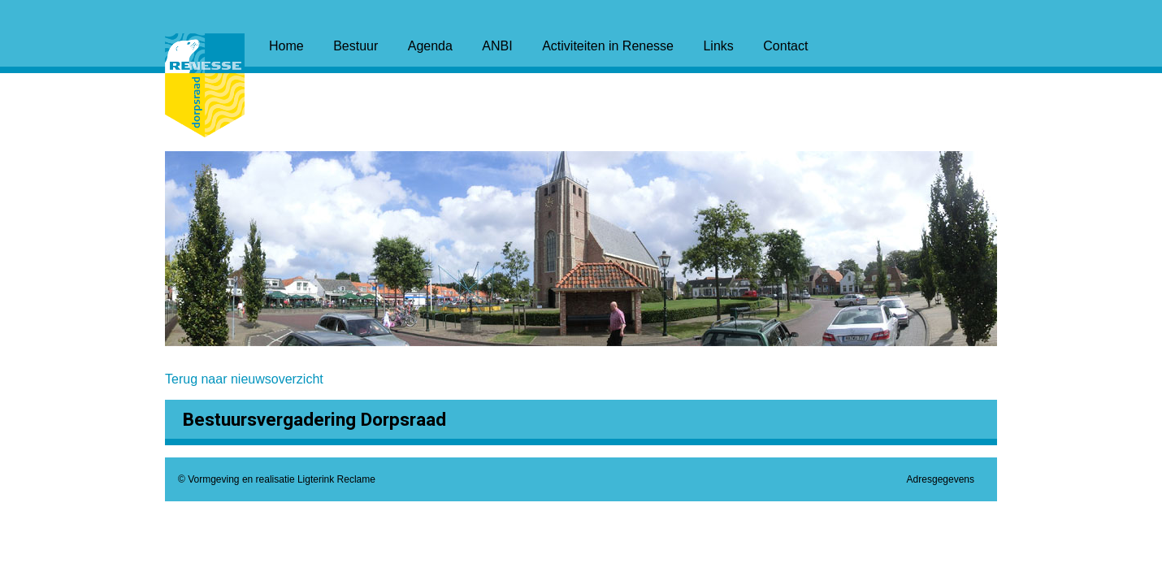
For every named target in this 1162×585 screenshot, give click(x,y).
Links (718, 46)
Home (286, 46)
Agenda (430, 46)
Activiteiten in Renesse (608, 46)
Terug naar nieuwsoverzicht (244, 379)
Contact (785, 46)
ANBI (497, 46)
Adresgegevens (940, 479)
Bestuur (355, 46)
